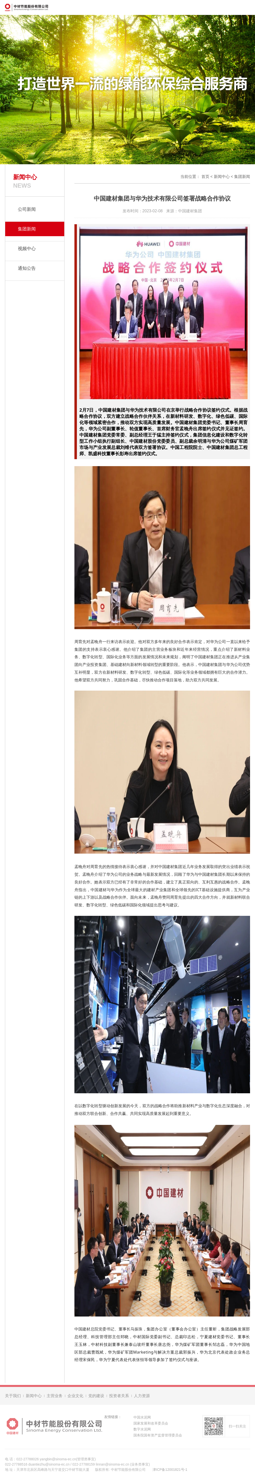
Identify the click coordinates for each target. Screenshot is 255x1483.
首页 (205, 176)
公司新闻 (27, 209)
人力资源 (142, 1397)
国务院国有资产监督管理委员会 (157, 1437)
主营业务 (55, 1397)
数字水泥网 (142, 1431)
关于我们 (13, 1397)
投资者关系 (119, 1397)
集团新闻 (242, 176)
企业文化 (75, 1397)
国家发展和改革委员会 (150, 1425)
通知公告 (27, 268)
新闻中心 (222, 176)
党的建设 (96, 1397)
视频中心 (27, 248)
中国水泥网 (142, 1419)
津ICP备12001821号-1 (170, 1471)
